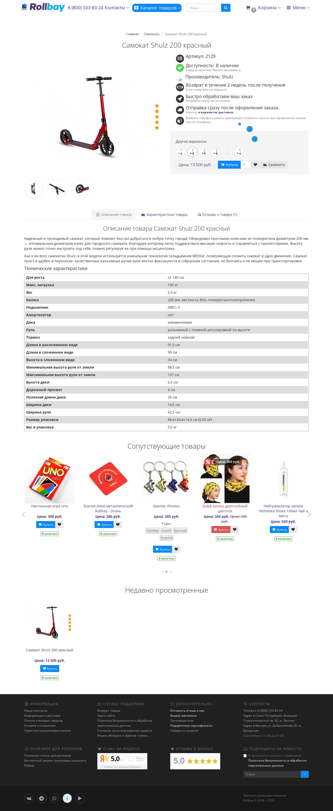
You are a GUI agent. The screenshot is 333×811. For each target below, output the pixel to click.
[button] (263, 8)
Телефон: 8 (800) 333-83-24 (263, 710)
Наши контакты (35, 710)
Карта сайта (106, 715)
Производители (182, 720)
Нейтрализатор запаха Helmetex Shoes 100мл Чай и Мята (287, 511)
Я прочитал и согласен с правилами (275, 760)
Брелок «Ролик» (170, 506)
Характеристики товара (164, 214)
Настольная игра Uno (53, 506)
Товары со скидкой (184, 730)
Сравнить (274, 164)
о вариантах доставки (215, 112)
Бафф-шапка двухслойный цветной (228, 508)
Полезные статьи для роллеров (47, 755)
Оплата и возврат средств (43, 720)
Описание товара (114, 214)
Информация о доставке (42, 715)
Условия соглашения (39, 725)
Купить (49, 525)
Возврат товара (108, 710)
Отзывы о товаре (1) (217, 214)
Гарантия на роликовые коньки (47, 730)
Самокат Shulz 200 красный (49, 650)
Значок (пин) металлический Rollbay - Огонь (112, 508)
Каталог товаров (157, 8)
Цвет (171, 524)
